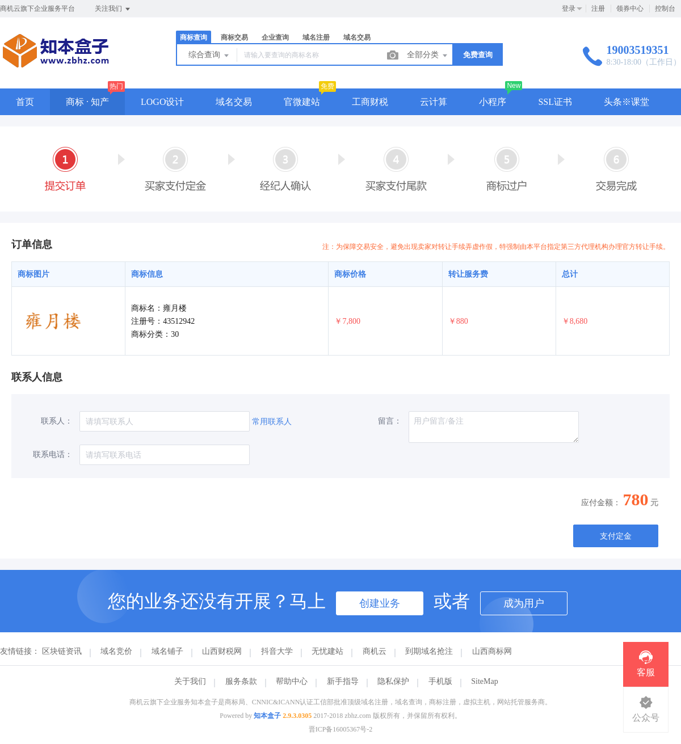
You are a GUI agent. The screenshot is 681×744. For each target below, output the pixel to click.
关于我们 (190, 681)
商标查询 (193, 37)
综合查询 (209, 55)
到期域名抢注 (429, 651)
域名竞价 (116, 651)
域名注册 (316, 37)
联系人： (57, 421)
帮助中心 (292, 681)
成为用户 (523, 603)
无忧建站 (327, 651)
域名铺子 (167, 651)
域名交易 (357, 37)
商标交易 (234, 37)
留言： (390, 421)
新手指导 (343, 681)
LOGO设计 (162, 102)
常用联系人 (272, 421)
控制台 (665, 8)
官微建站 (302, 102)
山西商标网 (492, 651)
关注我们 (113, 9)
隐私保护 (393, 681)
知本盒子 (267, 716)
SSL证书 (555, 102)
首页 (25, 102)
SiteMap (484, 681)
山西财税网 (222, 651)
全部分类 (428, 55)
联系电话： (53, 454)
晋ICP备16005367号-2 (341, 729)
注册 (598, 8)
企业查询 (275, 37)
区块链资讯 (62, 651)
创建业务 (379, 603)
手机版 (440, 681)
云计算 (433, 102)
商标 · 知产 (87, 102)
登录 (568, 8)
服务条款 (241, 681)
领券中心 (630, 8)
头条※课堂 (626, 102)
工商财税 (370, 102)
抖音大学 (277, 651)
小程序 (492, 102)
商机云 (374, 651)
